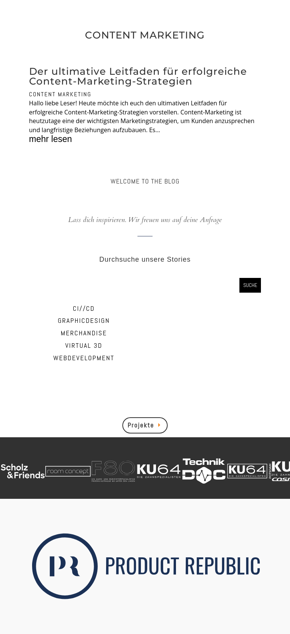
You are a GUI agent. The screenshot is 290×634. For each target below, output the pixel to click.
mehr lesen (50, 139)
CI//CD (84, 308)
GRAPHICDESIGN (84, 320)
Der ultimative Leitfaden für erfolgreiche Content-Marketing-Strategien (138, 76)
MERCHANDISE (84, 333)
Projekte (141, 425)
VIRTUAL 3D (83, 345)
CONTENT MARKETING (60, 94)
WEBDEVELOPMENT (83, 357)
